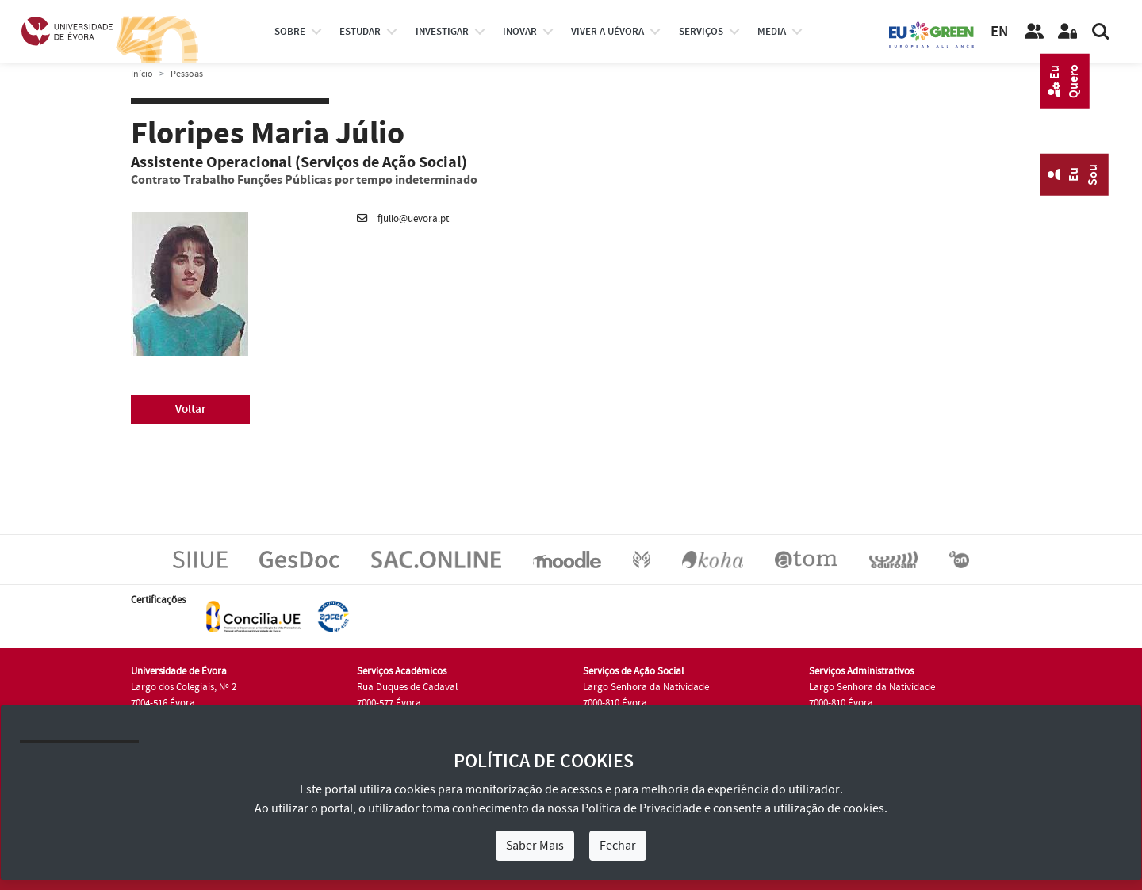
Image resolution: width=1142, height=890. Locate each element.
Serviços (701, 32)
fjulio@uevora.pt (403, 219)
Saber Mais (535, 846)
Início (142, 74)
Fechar (618, 846)
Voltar (190, 409)
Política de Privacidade (641, 808)
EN (999, 32)
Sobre (289, 32)
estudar (360, 32)
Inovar (520, 32)
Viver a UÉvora (607, 32)
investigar (442, 32)
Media (771, 32)
